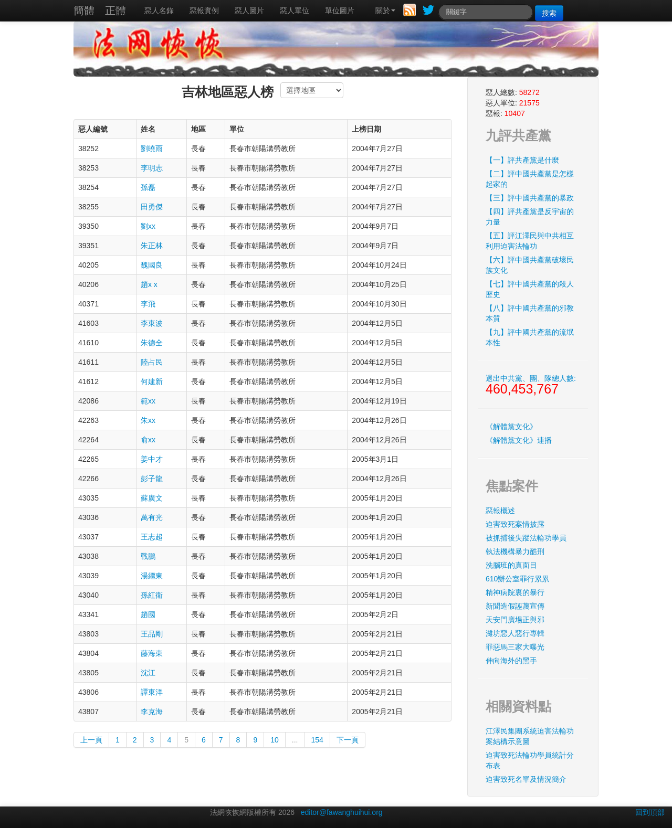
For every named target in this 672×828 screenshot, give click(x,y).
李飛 (148, 304)
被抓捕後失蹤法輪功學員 (526, 538)
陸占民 (152, 362)
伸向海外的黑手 (511, 660)
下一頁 (348, 740)
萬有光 (152, 517)
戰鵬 (148, 556)
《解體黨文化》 (511, 426)
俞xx (148, 440)
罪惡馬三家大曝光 (515, 647)
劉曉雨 (152, 148)
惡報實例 (204, 10)
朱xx (148, 420)
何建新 (152, 381)
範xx (148, 401)
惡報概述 (500, 510)
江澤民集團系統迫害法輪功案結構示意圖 (530, 736)
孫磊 (148, 187)
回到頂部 (650, 812)
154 (317, 740)
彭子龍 (152, 478)
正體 (115, 10)
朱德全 (152, 342)
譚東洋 (152, 692)
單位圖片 (339, 10)
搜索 (549, 13)
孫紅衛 (152, 595)
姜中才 (152, 459)
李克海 (152, 711)
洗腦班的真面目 (511, 565)
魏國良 (152, 265)
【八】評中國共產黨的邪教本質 (530, 313)
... (295, 740)
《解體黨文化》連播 (519, 440)
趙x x (149, 284)
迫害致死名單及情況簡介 (526, 779)
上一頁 (91, 740)
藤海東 (152, 653)
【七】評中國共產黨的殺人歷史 (530, 289)
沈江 (148, 672)
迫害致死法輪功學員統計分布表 (530, 760)
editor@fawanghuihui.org (342, 812)
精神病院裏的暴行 (515, 592)
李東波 (152, 323)
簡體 (84, 10)
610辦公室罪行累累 (517, 579)
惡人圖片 (249, 10)
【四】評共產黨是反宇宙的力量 (530, 216)
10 (274, 740)
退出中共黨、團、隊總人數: (531, 385)
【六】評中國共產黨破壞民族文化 (530, 265)
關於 (385, 10)
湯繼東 (152, 575)
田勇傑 (152, 207)
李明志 (152, 168)
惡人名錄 (159, 10)
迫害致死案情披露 (515, 524)
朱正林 (152, 245)
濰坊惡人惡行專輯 (515, 633)
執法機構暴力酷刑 (515, 551)
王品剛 (152, 634)
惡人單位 (294, 10)
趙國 (148, 614)
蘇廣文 (152, 498)
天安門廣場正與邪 (515, 619)
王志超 (152, 537)
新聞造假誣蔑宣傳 (515, 606)
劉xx (148, 226)
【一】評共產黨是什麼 (522, 160)
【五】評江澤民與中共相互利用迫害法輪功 (530, 240)
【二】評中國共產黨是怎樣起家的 (530, 178)
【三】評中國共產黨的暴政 (530, 198)
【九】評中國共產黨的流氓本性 (530, 337)
